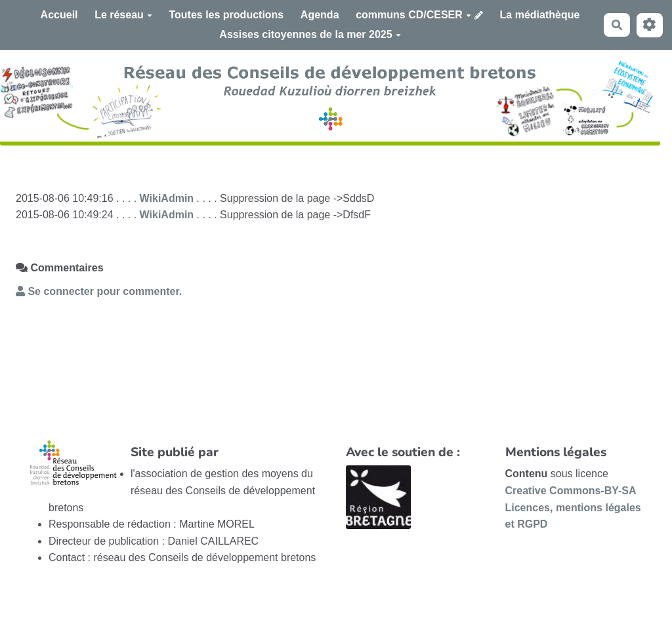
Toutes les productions (226, 14)
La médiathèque (540, 14)
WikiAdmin (167, 198)
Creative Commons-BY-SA (571, 490)
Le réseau (123, 14)
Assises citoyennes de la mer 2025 (309, 34)
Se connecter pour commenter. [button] (99, 291)
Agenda (320, 14)
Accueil (59, 14)
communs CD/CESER (413, 14)
